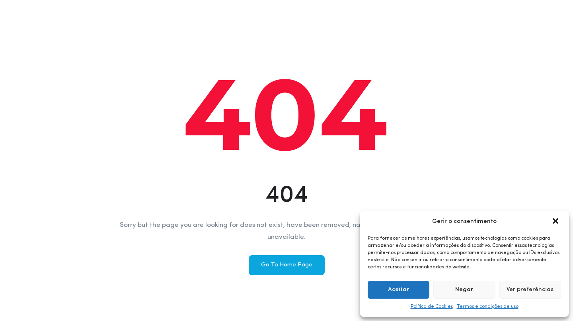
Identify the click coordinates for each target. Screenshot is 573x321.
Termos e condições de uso (487, 306)
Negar (464, 290)
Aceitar (398, 290)
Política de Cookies (432, 306)
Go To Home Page (286, 265)
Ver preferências (530, 290)
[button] (556, 221)
